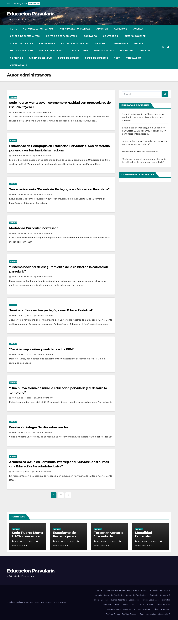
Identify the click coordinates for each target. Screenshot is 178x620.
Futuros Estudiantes (75, 43)
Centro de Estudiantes (25, 36)
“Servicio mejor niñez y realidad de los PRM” (41, 349)
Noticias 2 (16, 58)
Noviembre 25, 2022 (22, 195)
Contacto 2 (110, 36)
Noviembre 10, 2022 (22, 398)
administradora (43, 112)
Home (13, 29)
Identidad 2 (120, 43)
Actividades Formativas (38, 29)
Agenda (138, 29)
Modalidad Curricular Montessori (33, 228)
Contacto (90, 36)
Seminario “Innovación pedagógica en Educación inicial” (51, 310)
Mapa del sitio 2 (104, 50)
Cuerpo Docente (134, 36)
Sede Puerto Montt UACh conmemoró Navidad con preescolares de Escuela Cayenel (143, 117)
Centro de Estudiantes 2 (62, 36)
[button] (163, 47)
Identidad (101, 43)
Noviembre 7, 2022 (21, 433)
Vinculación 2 (19, 65)
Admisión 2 (120, 29)
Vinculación (134, 58)
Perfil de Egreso (68, 58)
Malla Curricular (21, 50)
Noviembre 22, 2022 (22, 277)
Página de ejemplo (40, 58)
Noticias (144, 50)
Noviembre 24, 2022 (22, 233)
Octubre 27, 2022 (21, 472)
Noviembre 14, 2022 (22, 355)
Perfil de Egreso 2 (96, 58)
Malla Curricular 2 (51, 50)
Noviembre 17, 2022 (22, 316)
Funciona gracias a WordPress (20, 602)
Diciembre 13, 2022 (21, 156)
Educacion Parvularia (31, 14)
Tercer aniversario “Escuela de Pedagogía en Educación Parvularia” (59, 189)
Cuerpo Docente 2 (21, 43)
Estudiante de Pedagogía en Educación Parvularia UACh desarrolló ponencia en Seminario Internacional (144, 130)
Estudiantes (47, 43)
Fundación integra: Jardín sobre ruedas (38, 427)
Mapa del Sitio (79, 50)
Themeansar (61, 602)
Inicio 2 (138, 43)
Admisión (102, 29)
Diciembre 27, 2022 (22, 112)
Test (117, 58)
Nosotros (126, 50)
